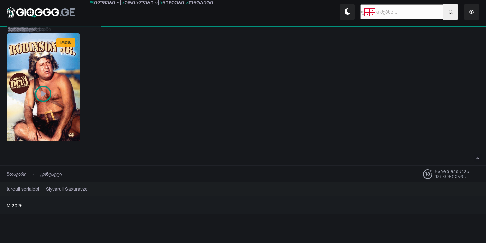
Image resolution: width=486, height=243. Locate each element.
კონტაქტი (51, 174)
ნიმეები (220, 12)
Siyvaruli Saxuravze (58, 188)
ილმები (114, 12)
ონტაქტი (266, 12)
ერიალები (168, 12)
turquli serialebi (20, 188)
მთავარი (17, 174)
